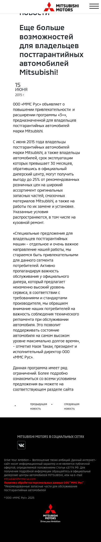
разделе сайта (60, 389)
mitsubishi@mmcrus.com (19, 478)
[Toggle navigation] (94, 6)
